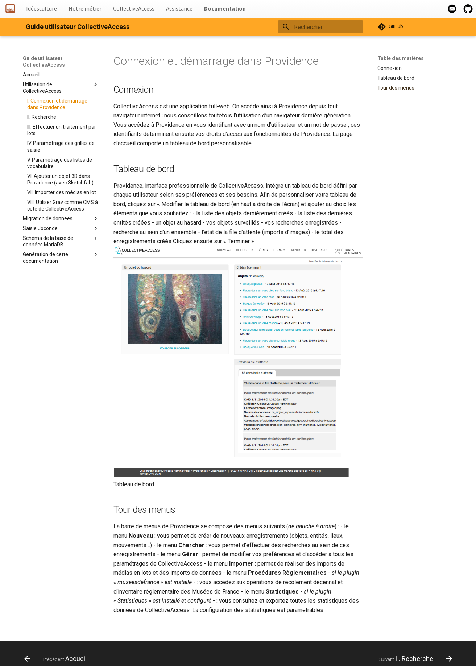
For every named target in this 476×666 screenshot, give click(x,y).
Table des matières (400, 58)
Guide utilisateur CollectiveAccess (44, 61)
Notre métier (85, 9)
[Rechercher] (320, 26)
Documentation (225, 9)
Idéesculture (41, 9)
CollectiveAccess (133, 9)
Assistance (179, 9)
